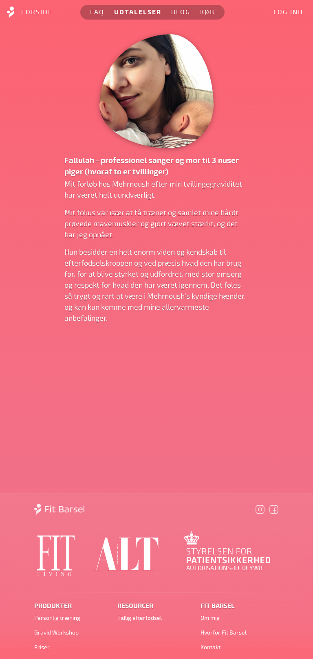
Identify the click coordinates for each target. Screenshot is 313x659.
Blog (180, 12)
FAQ (97, 12)
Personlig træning (57, 618)
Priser (42, 647)
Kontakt (210, 647)
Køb (207, 12)
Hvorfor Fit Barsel (224, 632)
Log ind (288, 12)
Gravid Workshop (56, 632)
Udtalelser (137, 12)
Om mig (210, 618)
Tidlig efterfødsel (139, 618)
